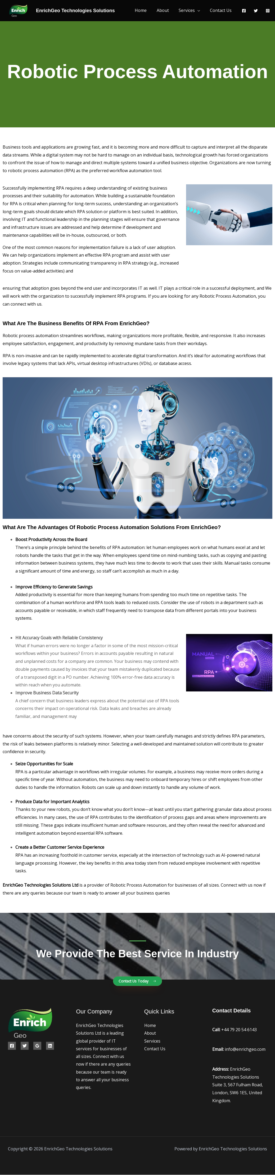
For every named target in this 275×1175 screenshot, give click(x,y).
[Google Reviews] (37, 1046)
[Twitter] (256, 11)
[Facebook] (244, 11)
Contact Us (221, 10)
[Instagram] (268, 11)
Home (146, 10)
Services (189, 10)
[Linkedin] (50, 1046)
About (166, 10)
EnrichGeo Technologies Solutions (75, 10)
